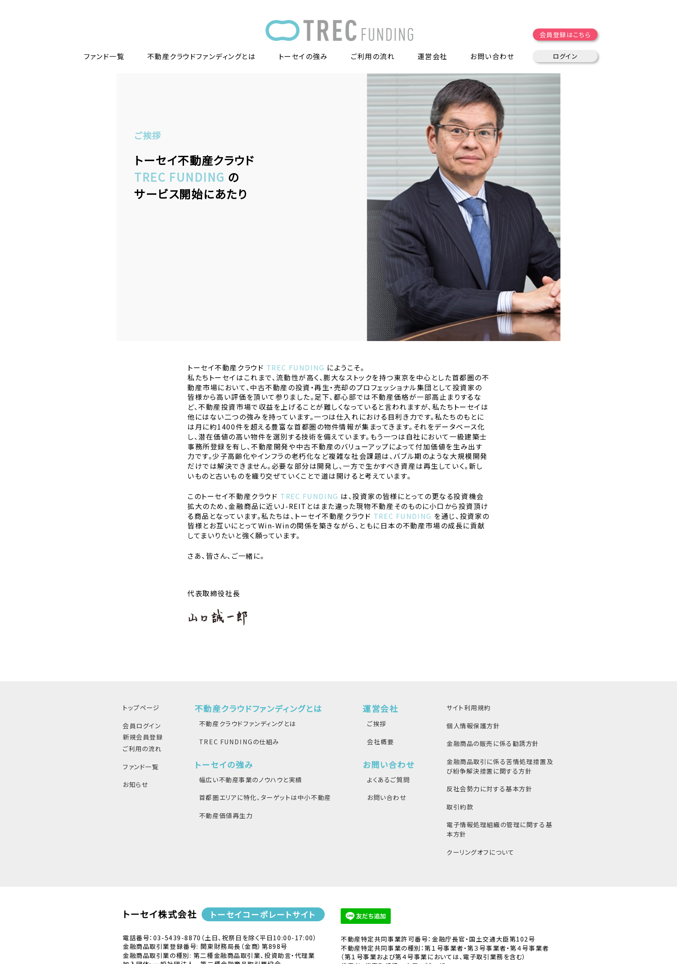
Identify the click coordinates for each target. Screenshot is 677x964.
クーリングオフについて (480, 783)
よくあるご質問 (388, 711)
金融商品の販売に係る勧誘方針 (492, 675)
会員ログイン (142, 656)
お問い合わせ (386, 728)
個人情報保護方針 (473, 656)
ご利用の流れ (373, 56)
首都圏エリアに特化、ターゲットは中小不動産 (265, 728)
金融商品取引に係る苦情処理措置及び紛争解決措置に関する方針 (499, 698)
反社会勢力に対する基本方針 (489, 720)
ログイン (565, 55)
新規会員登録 (143, 668)
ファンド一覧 (104, 56)
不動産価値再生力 (226, 747)
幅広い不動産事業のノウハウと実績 (250, 711)
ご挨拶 (376, 655)
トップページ (141, 639)
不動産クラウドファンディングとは (247, 655)
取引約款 (459, 738)
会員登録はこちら (565, 34)
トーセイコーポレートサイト (263, 846)
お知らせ (135, 716)
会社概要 (380, 672)
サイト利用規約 (468, 639)
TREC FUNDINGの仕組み (239, 672)
